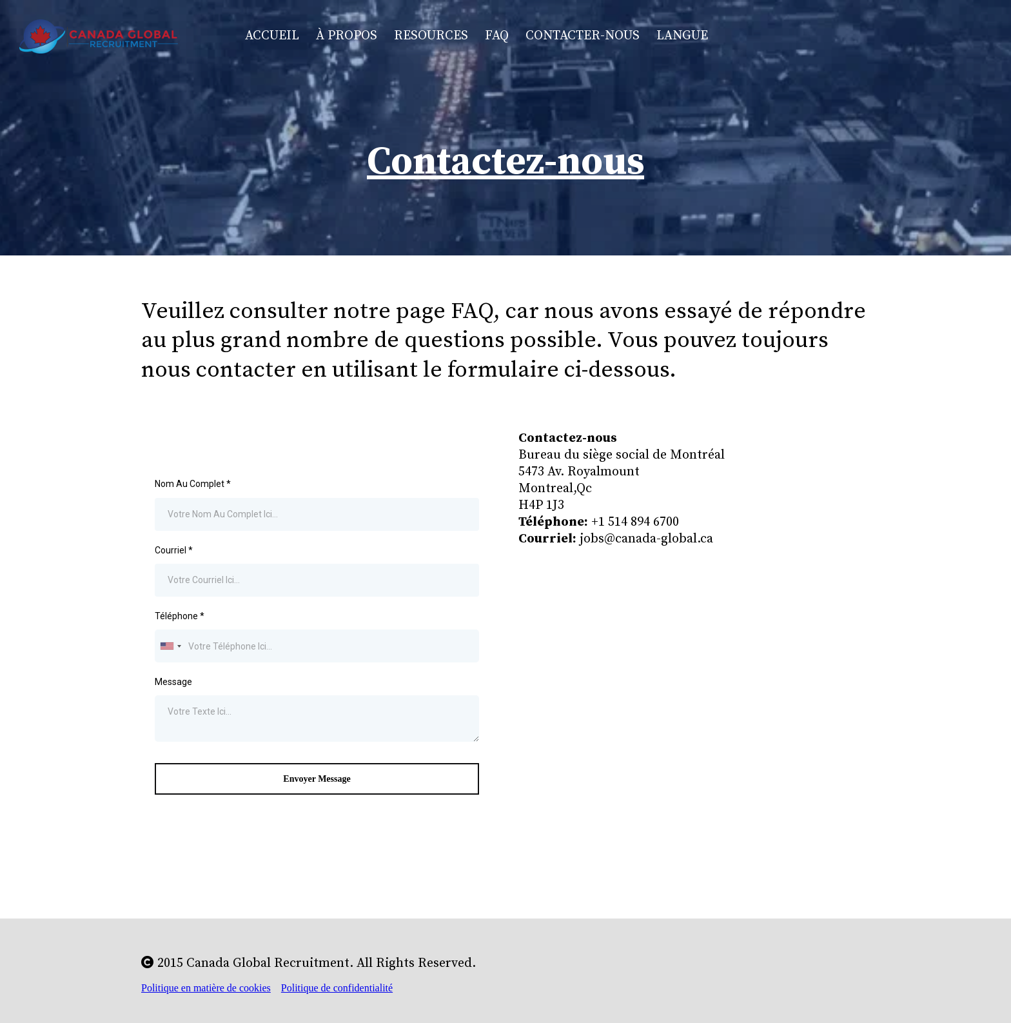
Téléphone (179, 616)
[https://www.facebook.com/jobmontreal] (791, 36)
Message (173, 682)
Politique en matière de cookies (206, 987)
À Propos (346, 36)
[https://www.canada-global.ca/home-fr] (98, 35)
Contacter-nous (582, 36)
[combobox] (170, 646)
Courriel (174, 550)
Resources (431, 36)
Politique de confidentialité (337, 987)
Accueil (272, 36)
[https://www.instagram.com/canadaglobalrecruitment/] (867, 36)
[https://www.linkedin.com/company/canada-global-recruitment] (942, 36)
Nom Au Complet (193, 484)
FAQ (497, 36)
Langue (682, 36)
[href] (694, 643)
